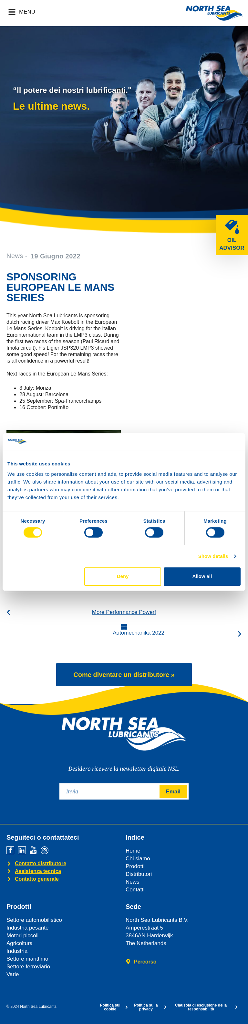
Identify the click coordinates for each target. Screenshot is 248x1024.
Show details (213, 556)
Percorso (145, 961)
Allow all (202, 576)
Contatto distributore (40, 863)
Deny (123, 576)
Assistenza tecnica (38, 871)
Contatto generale (37, 879)
